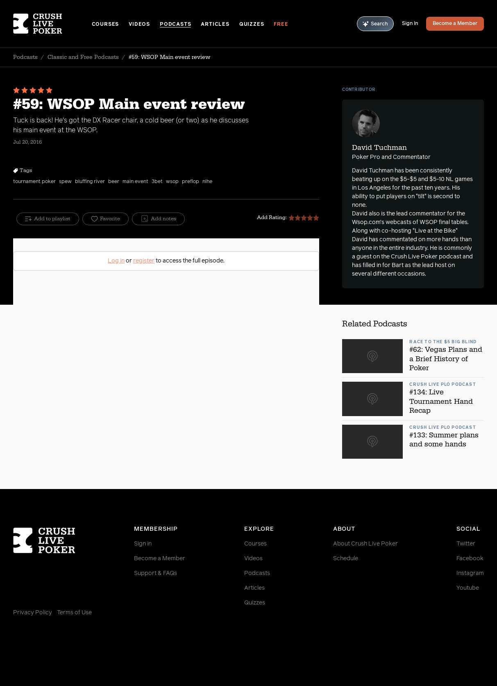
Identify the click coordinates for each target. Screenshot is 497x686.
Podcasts (175, 24)
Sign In (410, 23)
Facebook (469, 558)
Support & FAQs (155, 573)
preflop (190, 181)
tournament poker (34, 181)
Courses (105, 24)
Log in (116, 261)
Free (281, 24)
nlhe (207, 181)
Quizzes (251, 24)
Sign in (143, 544)
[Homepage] (52, 23)
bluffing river (90, 181)
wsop (172, 181)
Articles (215, 24)
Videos (139, 24)
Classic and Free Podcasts (83, 57)
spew (65, 181)
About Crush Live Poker (365, 544)
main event (135, 181)
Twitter (465, 544)
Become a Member (455, 23)
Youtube (467, 588)
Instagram (470, 573)
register (143, 261)
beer (113, 181)
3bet (157, 181)
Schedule (345, 558)
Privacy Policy (32, 613)
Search (375, 24)
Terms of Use (74, 613)
